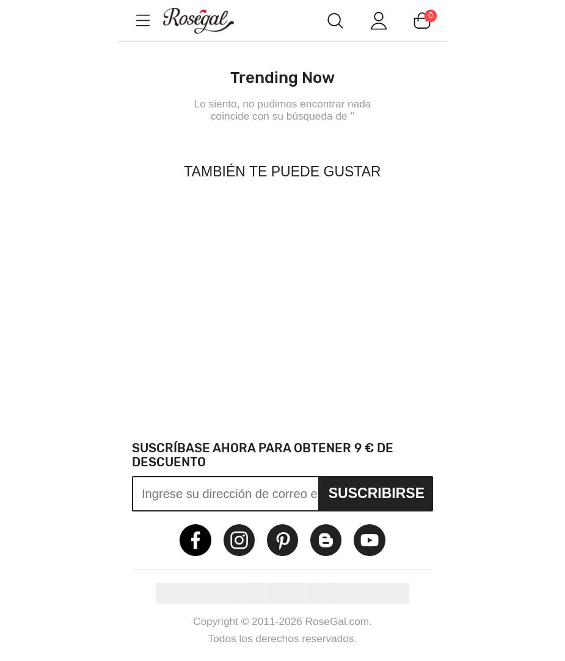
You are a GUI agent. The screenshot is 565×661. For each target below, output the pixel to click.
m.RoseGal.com (209, 20)
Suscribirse (377, 493)
